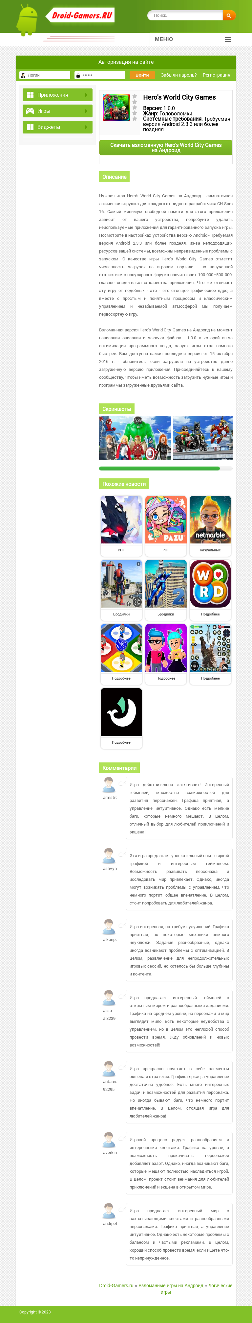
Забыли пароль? (179, 75)
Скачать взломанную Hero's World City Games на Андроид (165, 147)
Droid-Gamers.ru (116, 1285)
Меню (193, 39)
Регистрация (216, 75)
